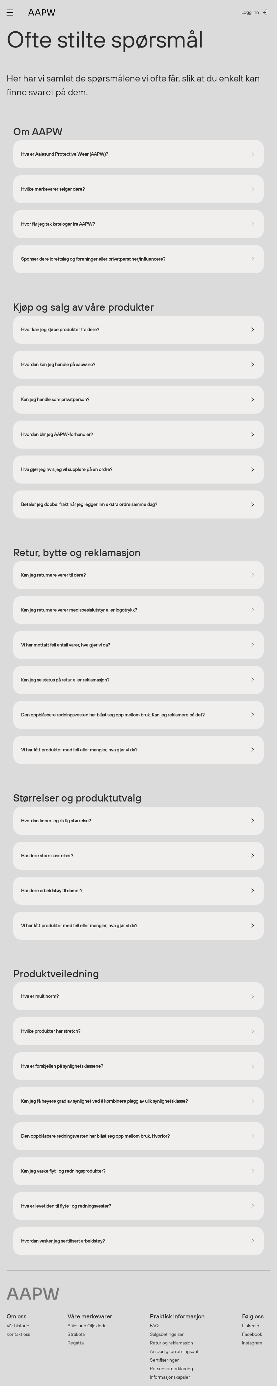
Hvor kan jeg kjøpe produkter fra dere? (60, 329)
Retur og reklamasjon (171, 1343)
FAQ (154, 1326)
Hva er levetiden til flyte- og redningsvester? (66, 1206)
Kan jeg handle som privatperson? (55, 399)
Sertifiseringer (164, 1360)
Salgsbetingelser (167, 1334)
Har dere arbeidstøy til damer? (51, 891)
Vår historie (18, 1326)
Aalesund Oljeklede (87, 1326)
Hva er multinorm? (40, 996)
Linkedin (250, 1326)
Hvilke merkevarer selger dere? (53, 189)
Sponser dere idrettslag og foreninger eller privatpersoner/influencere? (93, 259)
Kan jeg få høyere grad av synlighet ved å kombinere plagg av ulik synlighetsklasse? (104, 1101)
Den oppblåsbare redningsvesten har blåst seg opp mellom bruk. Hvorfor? (95, 1136)
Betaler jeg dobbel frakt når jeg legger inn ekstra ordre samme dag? (89, 504)
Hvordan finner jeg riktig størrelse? (56, 821)
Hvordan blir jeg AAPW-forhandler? (57, 434)
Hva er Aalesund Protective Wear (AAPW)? (64, 154)
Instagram (252, 1343)
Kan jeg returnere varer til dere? (53, 575)
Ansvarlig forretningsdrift (175, 1351)
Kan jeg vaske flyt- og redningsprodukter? (63, 1171)
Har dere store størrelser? (47, 856)
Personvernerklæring (171, 1368)
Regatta (76, 1343)
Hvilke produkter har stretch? (50, 1031)
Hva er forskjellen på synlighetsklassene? (62, 1066)
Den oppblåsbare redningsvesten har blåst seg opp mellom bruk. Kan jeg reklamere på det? (113, 715)
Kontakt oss (18, 1334)
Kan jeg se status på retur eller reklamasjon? (65, 680)
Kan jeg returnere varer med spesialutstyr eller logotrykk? (79, 610)
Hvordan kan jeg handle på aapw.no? (58, 364)
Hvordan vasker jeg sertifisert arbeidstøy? (63, 1241)
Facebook (252, 1334)
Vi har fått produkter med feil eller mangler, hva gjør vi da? (79, 750)
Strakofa (76, 1334)
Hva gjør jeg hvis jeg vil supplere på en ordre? (66, 469)
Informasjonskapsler (170, 1377)
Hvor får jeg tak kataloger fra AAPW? (58, 224)
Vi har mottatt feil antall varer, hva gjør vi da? (65, 645)
